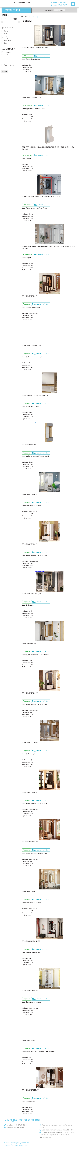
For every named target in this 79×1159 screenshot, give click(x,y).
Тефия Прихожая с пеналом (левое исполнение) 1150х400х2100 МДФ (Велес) (48, 148)
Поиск (4, 71)
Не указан (7, 36)
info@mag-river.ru (17, 1127)
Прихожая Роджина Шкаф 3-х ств (35, 395)
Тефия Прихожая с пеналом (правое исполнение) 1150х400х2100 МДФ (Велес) (48, 247)
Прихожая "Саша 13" (30, 842)
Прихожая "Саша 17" (30, 891)
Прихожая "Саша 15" (30, 494)
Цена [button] (4, 15)
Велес (6, 31)
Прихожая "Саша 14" (30, 792)
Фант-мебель (8, 40)
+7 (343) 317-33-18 (22, 3)
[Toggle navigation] (7, 3)
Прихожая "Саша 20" (30, 693)
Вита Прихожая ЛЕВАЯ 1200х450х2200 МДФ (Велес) (41, 197)
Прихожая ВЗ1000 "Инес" (31, 941)
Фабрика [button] (6, 28)
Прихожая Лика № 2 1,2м (31, 594)
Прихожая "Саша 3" (29, 296)
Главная (24, 17)
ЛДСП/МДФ (7, 52)
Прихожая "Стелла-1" (30, 1090)
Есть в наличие (9, 65)
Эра (5, 43)
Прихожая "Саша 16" (30, 991)
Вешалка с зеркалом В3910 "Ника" (35, 48)
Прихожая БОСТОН (29, 445)
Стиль (6, 38)
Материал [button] (7, 49)
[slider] (2, 22)
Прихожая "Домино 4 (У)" (31, 97)
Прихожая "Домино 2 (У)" (31, 345)
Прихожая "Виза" (28, 1040)
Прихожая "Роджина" (30, 742)
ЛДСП (6, 54)
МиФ (5, 33)
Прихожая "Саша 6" (29, 544)
